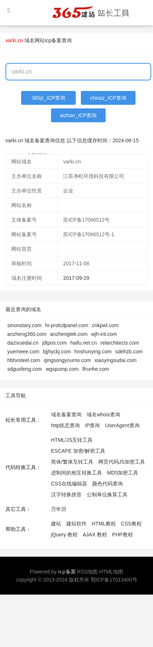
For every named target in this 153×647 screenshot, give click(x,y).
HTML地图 (111, 572)
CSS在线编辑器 (69, 484)
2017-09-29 (76, 278)
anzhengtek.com (68, 334)
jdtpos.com (54, 343)
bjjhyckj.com (57, 351)
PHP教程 (122, 534)
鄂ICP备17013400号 (114, 580)
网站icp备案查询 (53, 40)
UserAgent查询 (122, 425)
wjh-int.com (104, 334)
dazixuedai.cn (23, 343)
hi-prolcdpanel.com (66, 325)
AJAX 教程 (95, 534)
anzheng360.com (26, 334)
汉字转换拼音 (66, 494)
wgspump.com (62, 369)
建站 (56, 524)
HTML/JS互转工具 (72, 440)
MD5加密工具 (122, 473)
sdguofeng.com (24, 369)
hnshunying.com (92, 351)
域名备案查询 (66, 414)
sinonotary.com (24, 325)
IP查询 (92, 425)
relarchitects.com (120, 343)
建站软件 (76, 524)
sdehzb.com (128, 351)
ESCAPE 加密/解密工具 (78, 451)
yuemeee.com (23, 351)
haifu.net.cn (83, 343)
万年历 (58, 509)
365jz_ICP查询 (49, 98)
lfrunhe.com (95, 369)
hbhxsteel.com (23, 360)
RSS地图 (87, 572)
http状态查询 (65, 425)
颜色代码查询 (107, 484)
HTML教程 (104, 524)
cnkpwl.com (105, 325)
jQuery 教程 (64, 534)
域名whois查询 (103, 414)
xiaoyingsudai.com (115, 360)
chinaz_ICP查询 (108, 98)
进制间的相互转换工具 (76, 473)
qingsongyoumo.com (67, 360)
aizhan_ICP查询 (78, 115)
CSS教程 (131, 524)
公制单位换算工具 (107, 494)
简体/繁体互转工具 (72, 462)
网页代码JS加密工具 (121, 462)
